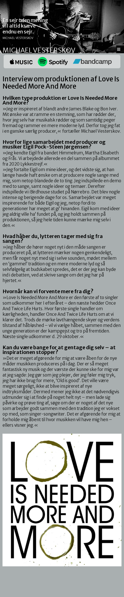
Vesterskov (54, 50)
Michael (17, 50)
